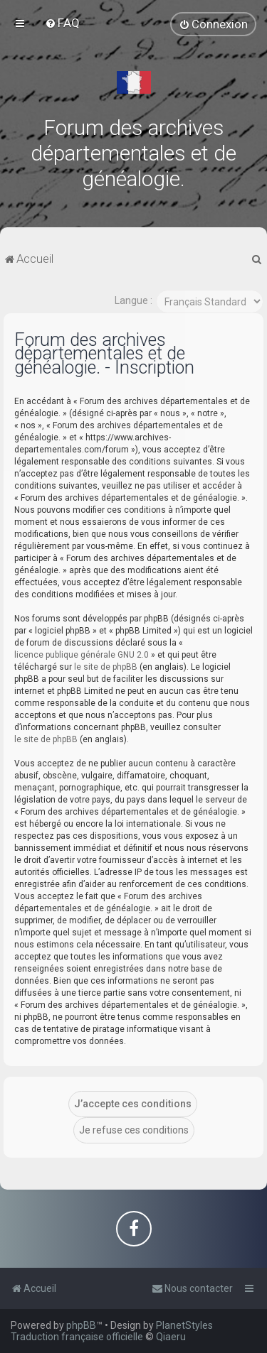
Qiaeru (171, 1336)
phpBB (81, 1325)
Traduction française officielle (77, 1336)
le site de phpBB (105, 667)
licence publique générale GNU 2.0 (81, 655)
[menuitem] (62, 22)
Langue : (133, 300)
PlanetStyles (184, 1325)
